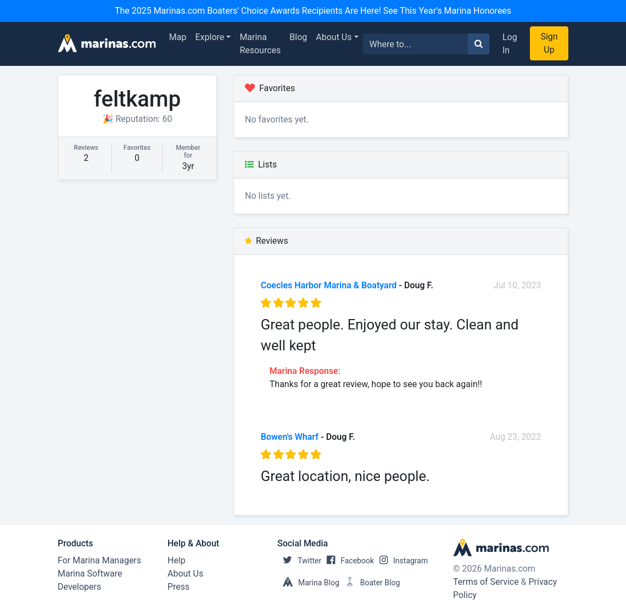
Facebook (347, 560)
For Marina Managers (99, 560)
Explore (210, 37)
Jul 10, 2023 (517, 285)
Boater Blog (369, 582)
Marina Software (90, 573)
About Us (333, 37)
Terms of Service (486, 582)
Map (178, 37)
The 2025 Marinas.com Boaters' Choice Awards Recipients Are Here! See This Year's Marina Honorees (313, 10)
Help (176, 560)
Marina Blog (308, 582)
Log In (509, 43)
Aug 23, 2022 (515, 437)
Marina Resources (260, 43)
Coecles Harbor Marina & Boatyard (329, 285)
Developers (79, 587)
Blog (298, 37)
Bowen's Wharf (289, 437)
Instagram (401, 560)
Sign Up (548, 43)
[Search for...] (415, 43)
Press (178, 587)
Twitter (299, 560)
